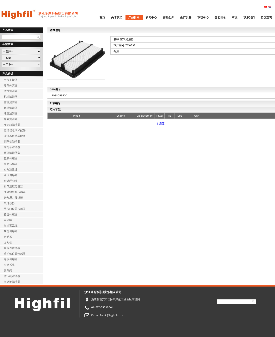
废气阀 (8, 270)
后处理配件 (10, 181)
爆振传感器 (10, 259)
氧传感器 (9, 203)
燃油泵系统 (10, 225)
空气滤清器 (10, 91)
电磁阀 (8, 220)
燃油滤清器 (10, 108)
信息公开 (168, 17)
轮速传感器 (10, 214)
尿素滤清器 (10, 119)
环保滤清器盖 (12, 152)
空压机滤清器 (12, 276)
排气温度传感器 (13, 186)
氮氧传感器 (10, 158)
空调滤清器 (10, 102)
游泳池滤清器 (12, 281)
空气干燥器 (10, 80)
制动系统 (9, 265)
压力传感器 (10, 164)
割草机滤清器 (12, 141)
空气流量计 (10, 169)
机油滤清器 (10, 96)
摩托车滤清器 (12, 147)
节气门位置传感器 (15, 209)
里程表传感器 (12, 248)
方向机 (8, 242)
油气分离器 (10, 85)
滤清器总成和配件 (15, 130)
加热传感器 (10, 231)
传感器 (8, 237)
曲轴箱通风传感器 (15, 192)
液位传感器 (10, 175)
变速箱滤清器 (12, 124)
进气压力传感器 (13, 197)
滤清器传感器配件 (15, 136)
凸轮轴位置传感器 (15, 253)
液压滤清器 (10, 113)
